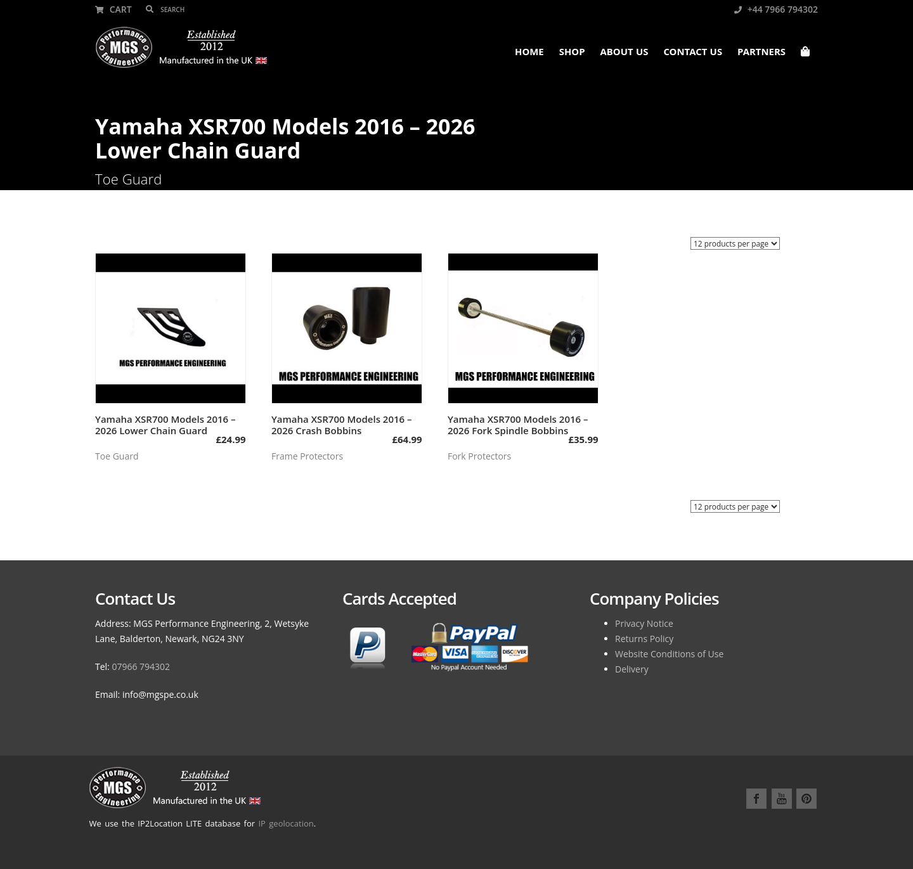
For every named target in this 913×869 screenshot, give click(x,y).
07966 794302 (141, 666)
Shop (572, 53)
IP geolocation (285, 823)
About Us (624, 53)
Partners (761, 53)
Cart (113, 9)
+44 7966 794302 (776, 9)
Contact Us (692, 53)
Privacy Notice (644, 623)
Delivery (632, 669)
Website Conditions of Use (669, 654)
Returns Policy (644, 639)
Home (529, 53)
